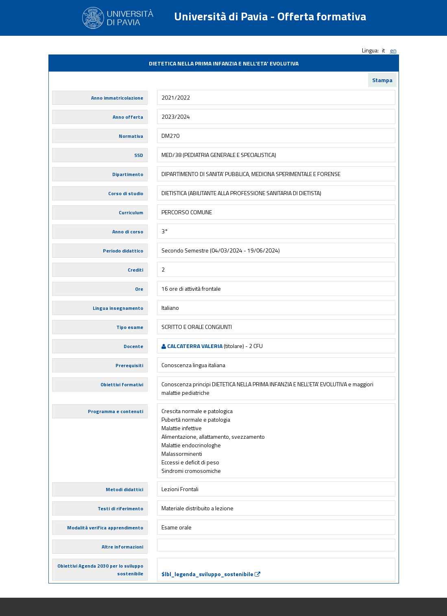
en (393, 50)
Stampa (382, 80)
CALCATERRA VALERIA (191, 346)
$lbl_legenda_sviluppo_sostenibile (210, 574)
